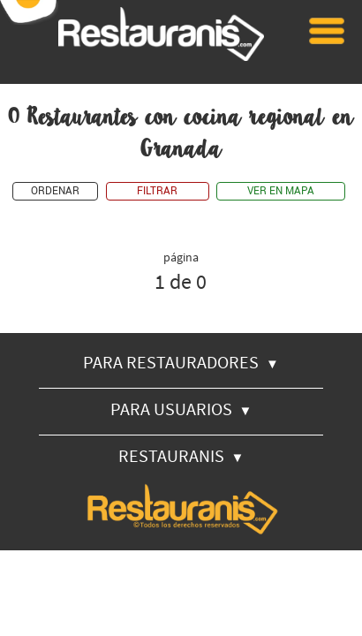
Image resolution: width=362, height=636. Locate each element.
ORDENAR (55, 191)
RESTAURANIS (181, 455)
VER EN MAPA (280, 191)
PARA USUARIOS (181, 409)
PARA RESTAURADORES (181, 362)
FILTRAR (157, 191)
